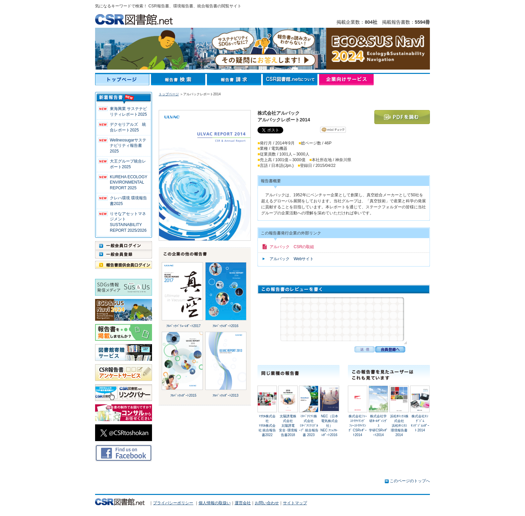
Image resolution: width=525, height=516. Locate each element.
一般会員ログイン (123, 245)
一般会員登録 (123, 254)
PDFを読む (402, 117)
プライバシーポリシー (173, 503)
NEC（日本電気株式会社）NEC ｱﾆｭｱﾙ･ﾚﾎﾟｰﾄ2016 (329, 425)
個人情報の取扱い (215, 503)
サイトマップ (295, 503)
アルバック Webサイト (292, 258)
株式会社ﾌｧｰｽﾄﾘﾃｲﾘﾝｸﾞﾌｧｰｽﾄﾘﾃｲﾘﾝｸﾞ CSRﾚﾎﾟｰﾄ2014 (358, 425)
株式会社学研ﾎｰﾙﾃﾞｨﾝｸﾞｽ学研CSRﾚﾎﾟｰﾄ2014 (378, 425)
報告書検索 (179, 79)
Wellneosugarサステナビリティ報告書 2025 (128, 146)
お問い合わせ (267, 503)
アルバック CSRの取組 (292, 246)
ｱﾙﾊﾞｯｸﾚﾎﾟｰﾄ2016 (225, 326)
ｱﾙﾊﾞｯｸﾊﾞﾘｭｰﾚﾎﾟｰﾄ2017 (183, 326)
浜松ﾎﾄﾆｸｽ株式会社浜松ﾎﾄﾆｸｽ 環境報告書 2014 (400, 425)
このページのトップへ (410, 481)
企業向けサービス (346, 79)
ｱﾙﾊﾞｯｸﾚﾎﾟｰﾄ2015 (183, 395)
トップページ (123, 79)
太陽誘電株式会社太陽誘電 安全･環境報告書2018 (288, 425)
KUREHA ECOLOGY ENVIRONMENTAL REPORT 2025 (128, 183)
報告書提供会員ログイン (123, 265)
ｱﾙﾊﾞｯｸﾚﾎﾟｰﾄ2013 (225, 395)
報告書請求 (235, 79)
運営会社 (243, 503)
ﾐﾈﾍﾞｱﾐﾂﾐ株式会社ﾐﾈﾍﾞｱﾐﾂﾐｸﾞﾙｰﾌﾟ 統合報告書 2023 (308, 425)
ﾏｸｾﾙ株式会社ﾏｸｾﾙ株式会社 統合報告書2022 (267, 425)
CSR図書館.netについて (291, 79)
